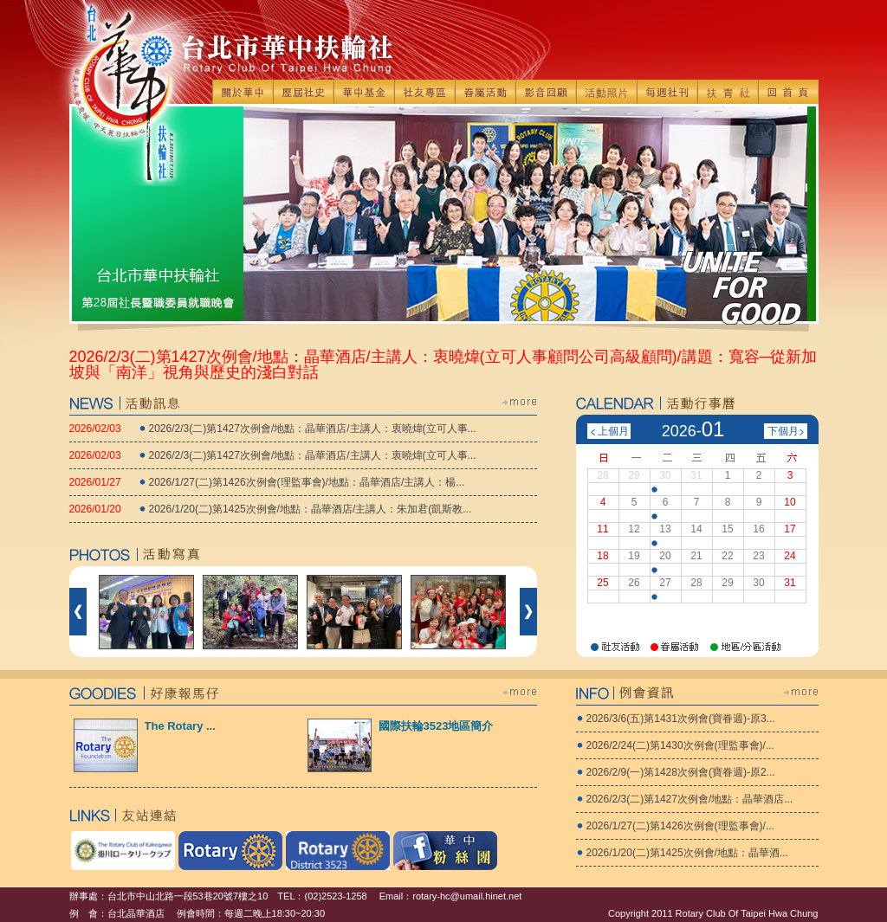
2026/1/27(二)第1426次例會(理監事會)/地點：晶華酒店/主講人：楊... (307, 482)
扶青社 (727, 92)
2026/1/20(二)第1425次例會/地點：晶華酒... (687, 853)
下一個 (528, 611)
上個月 (613, 431)
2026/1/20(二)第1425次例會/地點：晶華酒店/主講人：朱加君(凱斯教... (310, 509)
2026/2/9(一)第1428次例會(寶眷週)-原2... (680, 772)
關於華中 (242, 92)
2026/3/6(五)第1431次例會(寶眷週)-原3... (680, 718)
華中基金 (363, 92)
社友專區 (424, 92)
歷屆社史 (303, 92)
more (519, 402)
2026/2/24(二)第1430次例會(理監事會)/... (680, 745)
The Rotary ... (180, 725)
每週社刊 (667, 92)
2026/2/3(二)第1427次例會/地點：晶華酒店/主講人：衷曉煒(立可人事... (312, 428)
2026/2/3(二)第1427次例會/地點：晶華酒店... (689, 799)
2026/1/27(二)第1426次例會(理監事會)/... (680, 826)
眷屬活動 (485, 92)
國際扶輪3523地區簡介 (436, 725)
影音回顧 (545, 92)
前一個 (78, 611)
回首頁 (788, 92)
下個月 (783, 431)
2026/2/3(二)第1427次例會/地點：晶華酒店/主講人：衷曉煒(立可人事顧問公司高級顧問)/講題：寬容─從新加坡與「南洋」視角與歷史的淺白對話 (443, 364)
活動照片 (606, 92)
